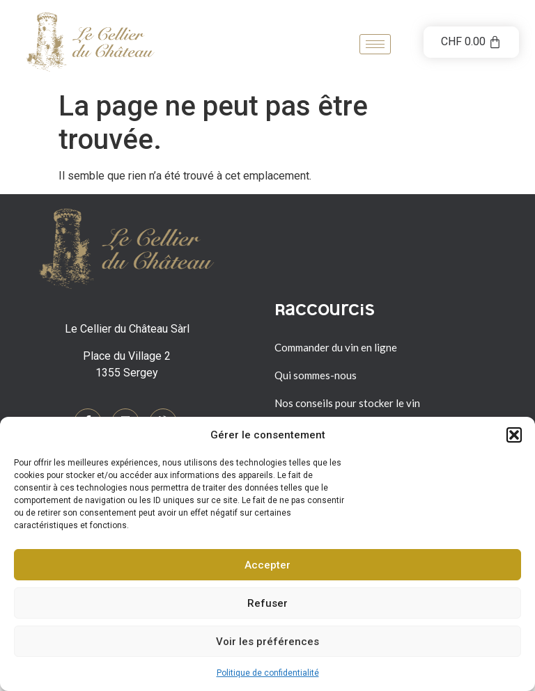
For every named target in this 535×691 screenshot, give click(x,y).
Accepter (267, 565)
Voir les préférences (267, 641)
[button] (514, 435)
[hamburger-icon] (375, 44)
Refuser (267, 603)
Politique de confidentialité (268, 673)
